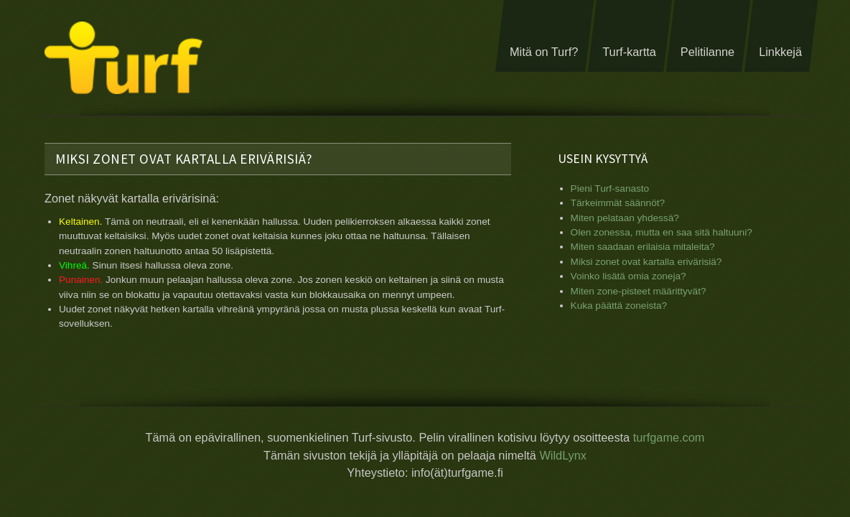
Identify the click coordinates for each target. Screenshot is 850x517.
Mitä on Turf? (544, 51)
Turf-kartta (629, 51)
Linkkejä (780, 51)
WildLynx (563, 453)
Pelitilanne (707, 51)
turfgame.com (669, 436)
